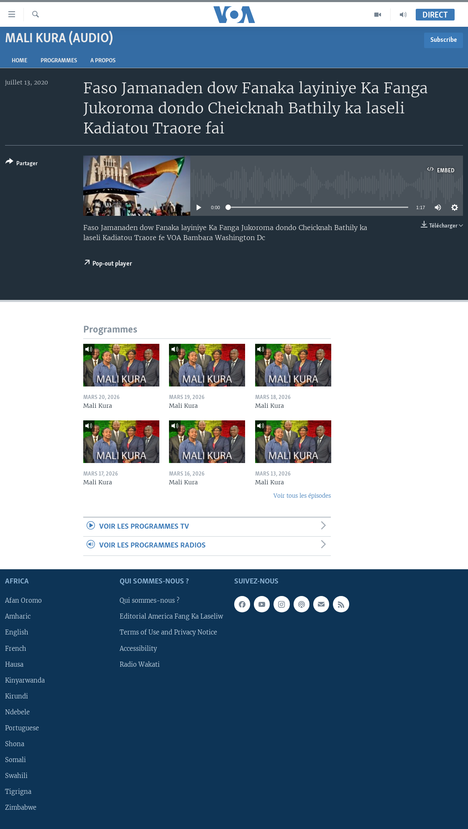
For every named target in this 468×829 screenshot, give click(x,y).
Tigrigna (18, 792)
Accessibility (138, 648)
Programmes (59, 61)
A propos (102, 61)
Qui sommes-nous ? (149, 600)
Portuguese (22, 728)
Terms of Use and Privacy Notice (168, 632)
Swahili (16, 776)
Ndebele (17, 712)
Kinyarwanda (25, 680)
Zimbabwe (20, 807)
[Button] (21, 164)
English (16, 632)
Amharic (18, 616)
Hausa (14, 664)
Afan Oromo (23, 600)
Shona (14, 744)
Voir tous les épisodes (302, 495)
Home (19, 61)
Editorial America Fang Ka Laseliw (171, 616)
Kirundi (16, 696)
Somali (15, 760)
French (15, 648)
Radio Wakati (140, 664)
